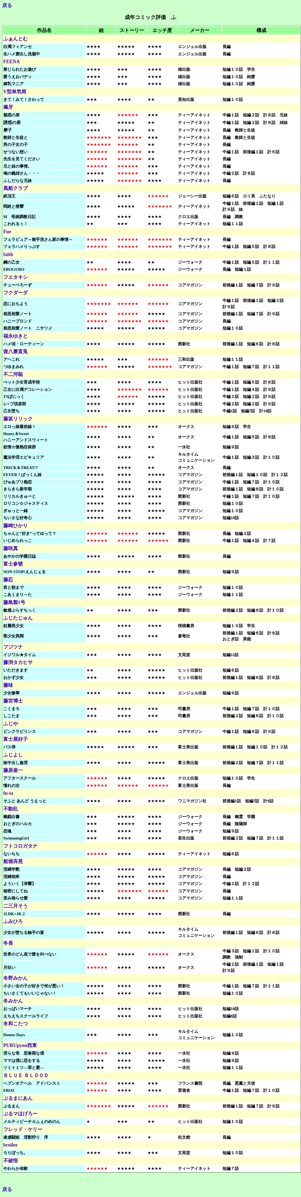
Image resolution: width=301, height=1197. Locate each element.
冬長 (8, 943)
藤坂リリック (18, 419)
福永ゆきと (15, 336)
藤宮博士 (13, 701)
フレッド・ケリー (22, 1129)
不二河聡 (13, 374)
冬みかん (13, 1001)
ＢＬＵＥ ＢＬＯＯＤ (26, 1075)
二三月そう (15, 906)
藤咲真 (10, 548)
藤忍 (8, 579)
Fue (7, 231)
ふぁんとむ (15, 39)
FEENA (11, 61)
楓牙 (8, 107)
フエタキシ (15, 277)
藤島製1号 (14, 602)
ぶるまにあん (18, 1098)
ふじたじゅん (18, 618)
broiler (10, 1145)
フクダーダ (15, 292)
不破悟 (10, 1160)
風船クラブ (15, 188)
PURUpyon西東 (20, 1045)
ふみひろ (13, 921)
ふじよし (13, 755)
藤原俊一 (13, 770)
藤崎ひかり (15, 525)
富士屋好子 (15, 739)
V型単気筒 (14, 91)
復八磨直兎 (15, 351)
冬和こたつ (15, 1023)
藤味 (8, 685)
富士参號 (13, 564)
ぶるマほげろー (20, 1113)
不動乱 (10, 809)
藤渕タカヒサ (18, 662)
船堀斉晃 (13, 861)
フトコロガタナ (20, 846)
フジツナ (13, 647)
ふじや (10, 723)
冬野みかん (15, 978)
